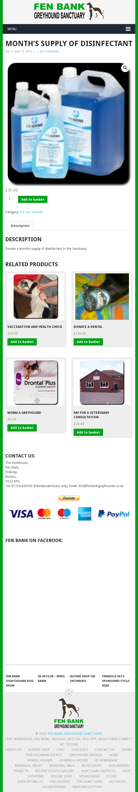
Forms (127, 749)
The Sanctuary (89, 781)
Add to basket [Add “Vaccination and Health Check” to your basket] (22, 342)
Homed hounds (40, 760)
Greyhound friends (85, 755)
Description (20, 226)
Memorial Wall (62, 765)
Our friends (119, 765)
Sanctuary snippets (98, 771)
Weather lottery (87, 787)
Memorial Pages (28, 765)
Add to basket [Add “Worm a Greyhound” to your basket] (22, 428)
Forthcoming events (44, 755)
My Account (92, 765)
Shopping (35, 776)
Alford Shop (39, 749)
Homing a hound (74, 760)
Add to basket (32, 199)
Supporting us (30, 781)
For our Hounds (31, 212)
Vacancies (117, 781)
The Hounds (60, 781)
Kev (7, 51)
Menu (11, 29)
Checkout (80, 749)
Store (111, 776)
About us (14, 749)
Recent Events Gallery (54, 771)
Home (113, 755)
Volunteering (54, 787)
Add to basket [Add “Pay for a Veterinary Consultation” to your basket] (88, 432)
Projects (20, 771)
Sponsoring (89, 776)
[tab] (20, 225)
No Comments (49, 51)
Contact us (105, 749)
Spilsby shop (61, 776)
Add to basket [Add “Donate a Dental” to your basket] (88, 342)
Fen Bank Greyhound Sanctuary (74, 733)
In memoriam (106, 760)
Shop (126, 771)
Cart (60, 749)
